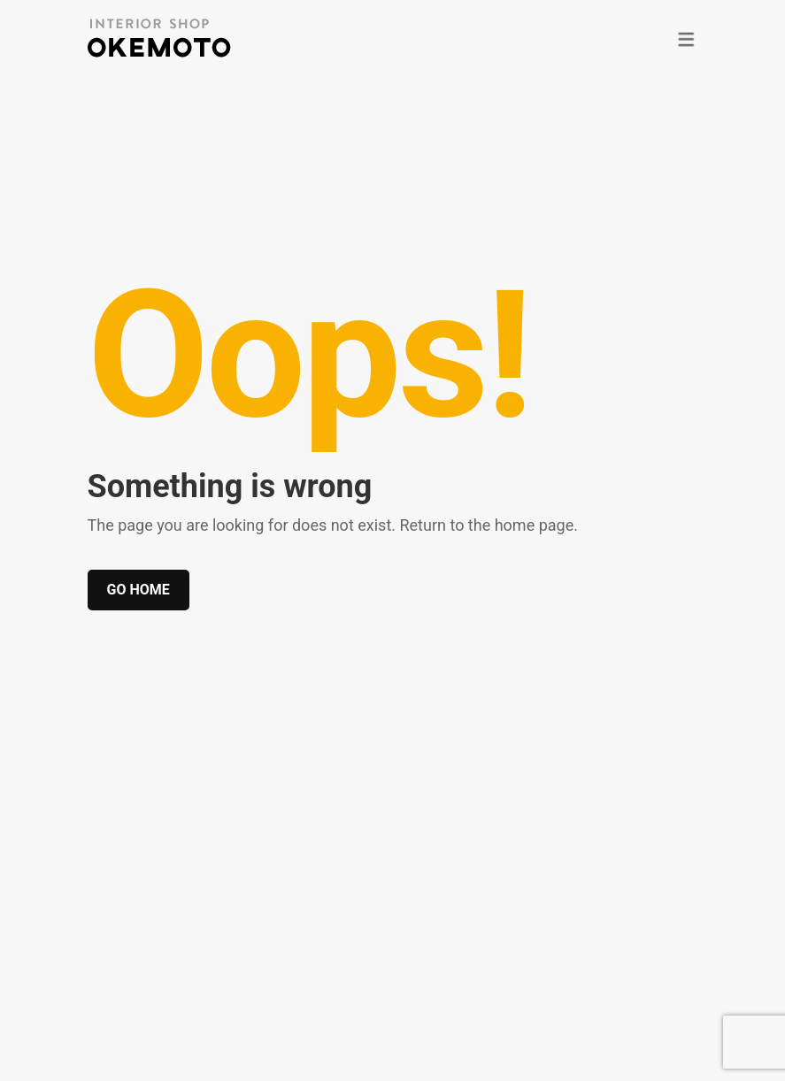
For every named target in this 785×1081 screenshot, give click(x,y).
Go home (138, 589)
